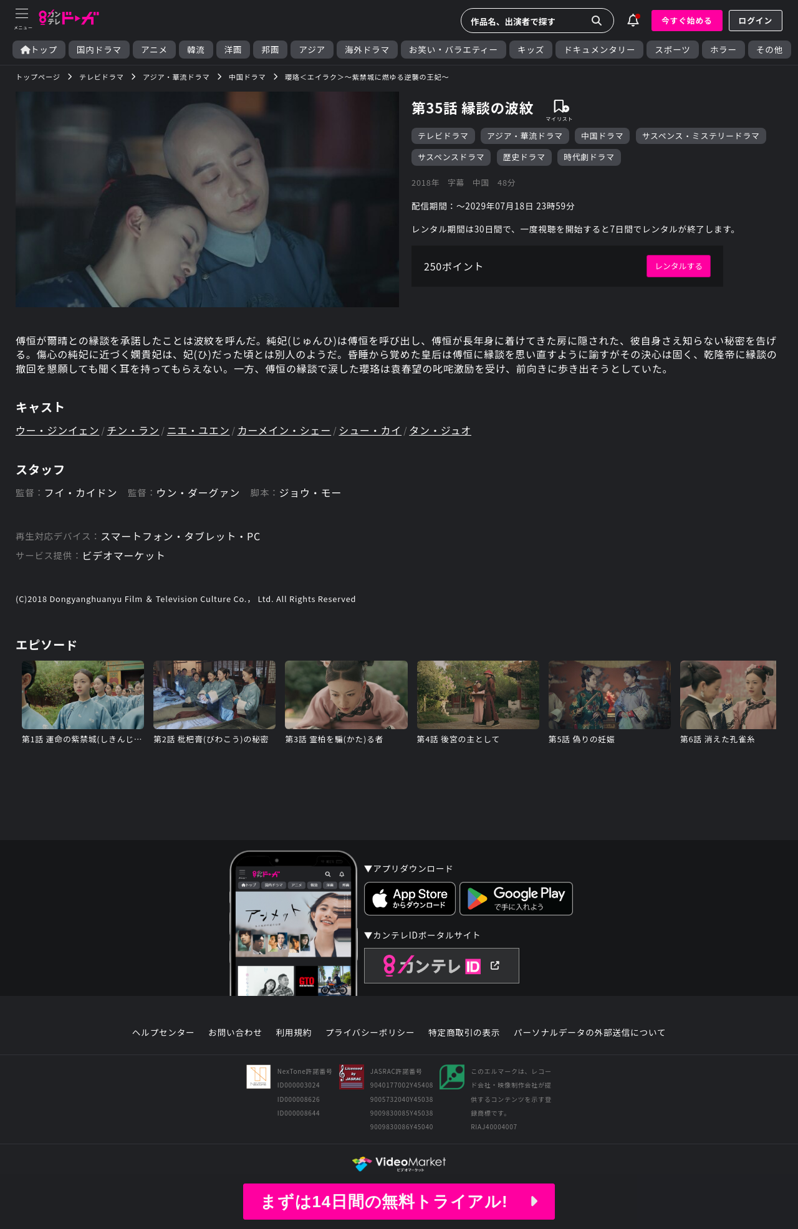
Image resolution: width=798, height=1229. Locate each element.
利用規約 (294, 1032)
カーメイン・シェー (285, 430)
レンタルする (679, 266)
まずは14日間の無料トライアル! (399, 1201)
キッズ (530, 49)
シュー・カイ (370, 430)
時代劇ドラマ (589, 157)
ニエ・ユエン (198, 430)
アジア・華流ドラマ (525, 135)
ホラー (723, 49)
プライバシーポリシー (370, 1032)
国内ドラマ (99, 49)
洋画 (233, 49)
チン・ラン (133, 430)
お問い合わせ (235, 1032)
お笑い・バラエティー (453, 49)
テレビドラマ (443, 135)
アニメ (154, 49)
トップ (39, 49)
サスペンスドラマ (451, 157)
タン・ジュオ (440, 430)
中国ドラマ (602, 135)
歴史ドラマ (524, 157)
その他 (769, 49)
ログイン (755, 20)
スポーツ (672, 49)
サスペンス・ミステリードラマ (701, 135)
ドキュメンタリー (599, 49)
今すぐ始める (687, 20)
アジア (312, 49)
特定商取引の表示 (464, 1032)
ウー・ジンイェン (57, 430)
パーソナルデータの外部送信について (590, 1032)
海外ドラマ (367, 49)
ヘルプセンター (163, 1032)
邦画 (270, 49)
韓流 (196, 49)
